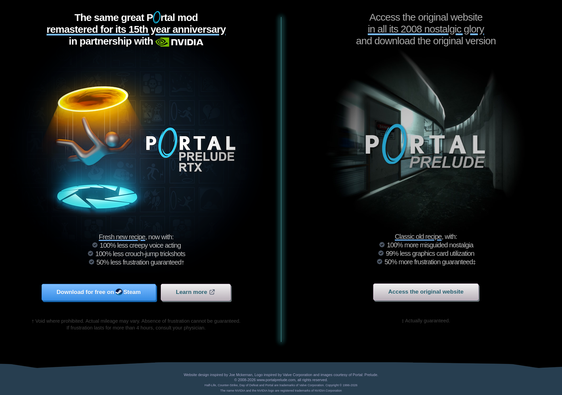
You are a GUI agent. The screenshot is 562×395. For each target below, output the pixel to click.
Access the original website (426, 292)
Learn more (196, 292)
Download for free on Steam (99, 292)
